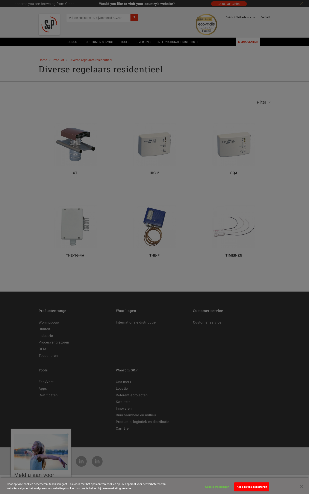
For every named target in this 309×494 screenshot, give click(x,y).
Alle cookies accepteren (252, 489)
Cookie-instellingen (217, 489)
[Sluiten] (301, 489)
